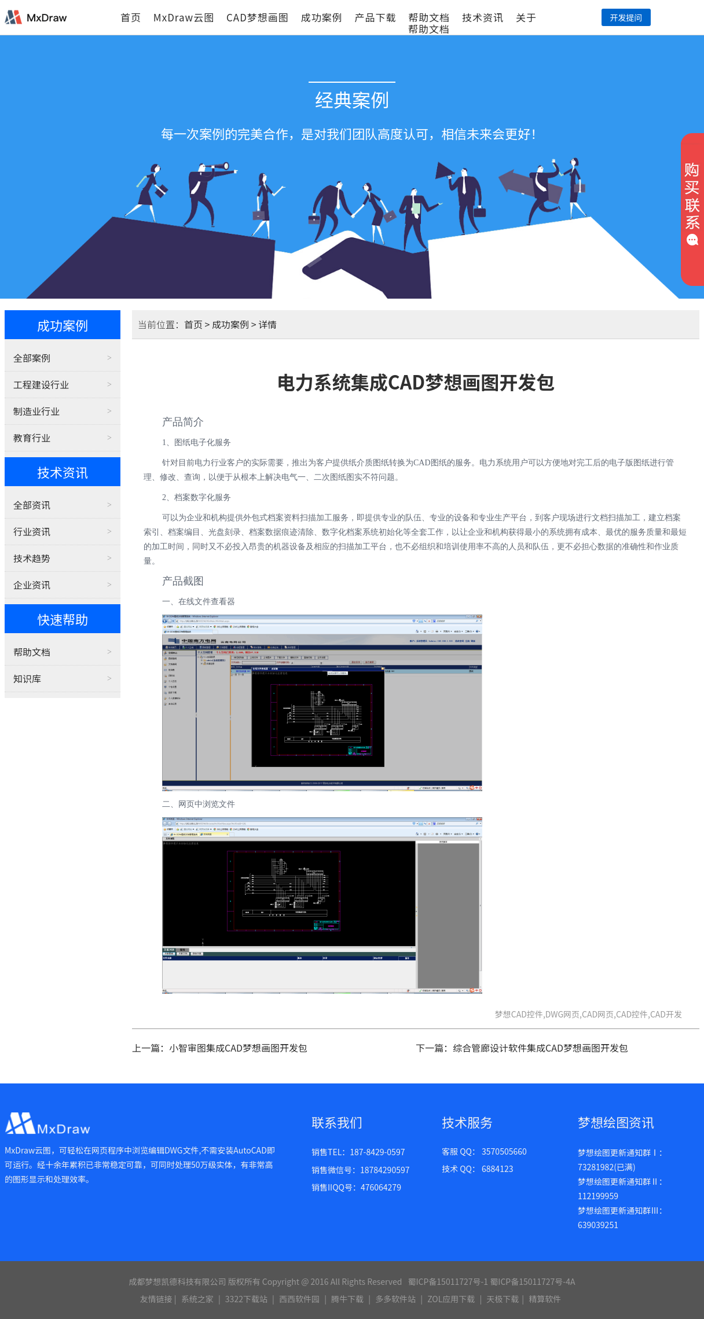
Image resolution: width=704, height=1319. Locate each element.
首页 (130, 17)
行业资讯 (31, 531)
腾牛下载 (347, 1299)
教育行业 (31, 437)
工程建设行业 (41, 384)
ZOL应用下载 (451, 1299)
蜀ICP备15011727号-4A (532, 1281)
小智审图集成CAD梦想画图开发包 (238, 1048)
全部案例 (31, 358)
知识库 (27, 678)
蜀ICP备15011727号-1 (448, 1281)
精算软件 (545, 1299)
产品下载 (375, 17)
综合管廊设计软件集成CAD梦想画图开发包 (540, 1048)
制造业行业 (36, 411)
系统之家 (197, 1299)
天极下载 (502, 1299)
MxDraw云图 (183, 17)
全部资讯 (31, 505)
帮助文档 (429, 17)
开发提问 (626, 17)
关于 (526, 17)
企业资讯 (31, 584)
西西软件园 (299, 1299)
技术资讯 (483, 17)
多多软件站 (395, 1299)
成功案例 (322, 17)
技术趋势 (31, 558)
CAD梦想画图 (257, 17)
